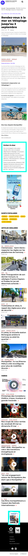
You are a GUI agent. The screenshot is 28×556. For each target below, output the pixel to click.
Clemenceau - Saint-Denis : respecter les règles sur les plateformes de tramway (13, 250)
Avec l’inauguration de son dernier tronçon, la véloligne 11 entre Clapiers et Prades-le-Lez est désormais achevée (13, 279)
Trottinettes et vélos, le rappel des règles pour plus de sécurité (13, 308)
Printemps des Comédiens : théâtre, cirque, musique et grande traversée (13, 398)
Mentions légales (14, 553)
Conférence (14, 445)
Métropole (4, 216)
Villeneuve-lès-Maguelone (6, 60)
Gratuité (23, 216)
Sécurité (3, 303)
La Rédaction (23, 553)
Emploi (7, 473)
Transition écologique (5, 445)
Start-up (3, 473)
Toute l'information (14, 543)
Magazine (12, 539)
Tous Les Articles (10, 8)
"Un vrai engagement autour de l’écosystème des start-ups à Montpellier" (13, 477)
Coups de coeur (4, 419)
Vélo (6, 272)
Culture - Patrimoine (6, 221)
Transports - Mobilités (13, 216)
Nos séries (12, 541)
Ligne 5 (2, 272)
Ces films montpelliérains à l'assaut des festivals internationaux (13, 503)
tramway (3, 330)
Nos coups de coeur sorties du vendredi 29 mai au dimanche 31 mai (13, 424)
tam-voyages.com (6, 137)
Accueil (3, 8)
